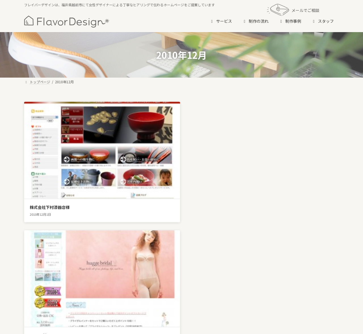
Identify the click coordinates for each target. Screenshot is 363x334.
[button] (181, 280)
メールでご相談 (293, 10)
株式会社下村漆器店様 (49, 172)
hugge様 (146, 172)
